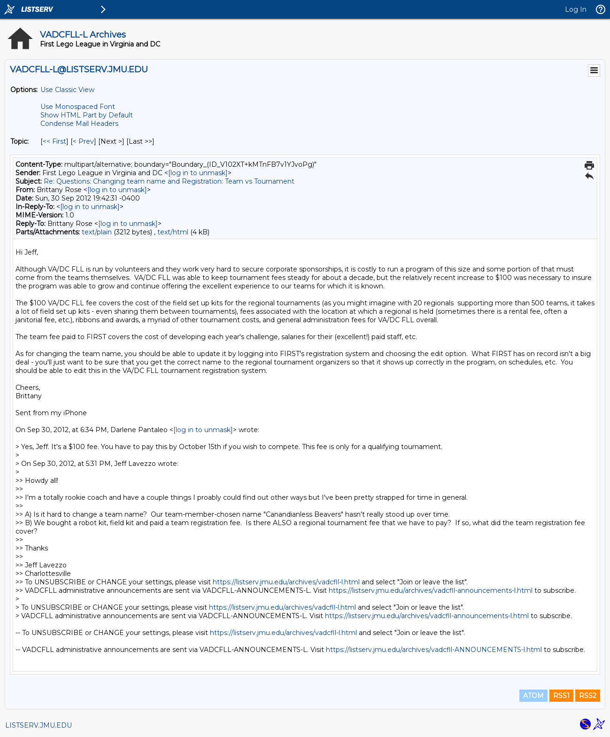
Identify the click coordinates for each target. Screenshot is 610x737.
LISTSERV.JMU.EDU (38, 725)
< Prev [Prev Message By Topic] (83, 141)
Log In (576, 9)
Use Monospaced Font (77, 106)
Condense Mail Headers (79, 123)
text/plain (97, 232)
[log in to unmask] (198, 173)
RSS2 (587, 695)
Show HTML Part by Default (86, 115)
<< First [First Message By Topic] (54, 141)
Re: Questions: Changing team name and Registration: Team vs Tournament (169, 181)
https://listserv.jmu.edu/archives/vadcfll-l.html (286, 582)
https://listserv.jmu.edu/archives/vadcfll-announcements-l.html (431, 590)
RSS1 (561, 695)
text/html (172, 232)
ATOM (533, 695)
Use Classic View (67, 89)
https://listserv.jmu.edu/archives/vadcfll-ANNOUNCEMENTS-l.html (434, 649)
